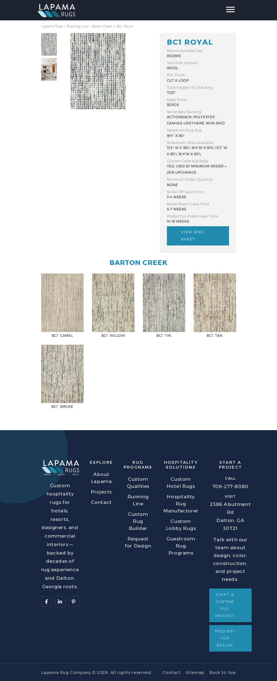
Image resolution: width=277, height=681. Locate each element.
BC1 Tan (215, 335)
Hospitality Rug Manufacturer (181, 503)
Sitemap (195, 672)
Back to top (223, 672)
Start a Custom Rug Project (225, 605)
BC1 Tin (163, 335)
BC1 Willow (113, 335)
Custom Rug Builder (138, 521)
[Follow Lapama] (46, 601)
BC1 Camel (62, 335)
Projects (101, 491)
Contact (101, 502)
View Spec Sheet (193, 235)
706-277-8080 (230, 486)
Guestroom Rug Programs (180, 545)
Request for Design (225, 638)
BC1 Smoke (62, 406)
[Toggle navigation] (226, 10)
